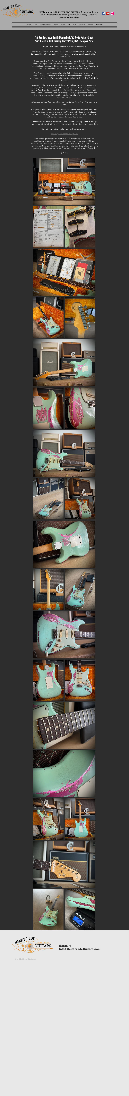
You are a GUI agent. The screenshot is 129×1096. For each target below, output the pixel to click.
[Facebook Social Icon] (103, 13)
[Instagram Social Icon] (112, 13)
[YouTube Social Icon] (107, 13)
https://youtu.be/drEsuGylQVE (64, 134)
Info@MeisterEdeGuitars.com (79, 949)
